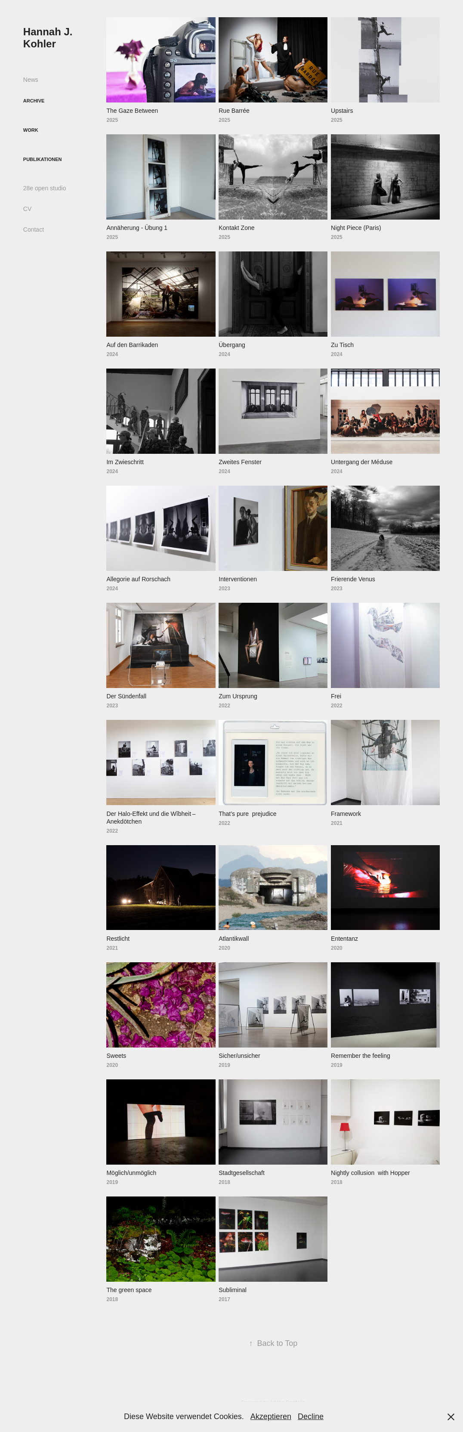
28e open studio (44, 188)
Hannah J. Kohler (49, 38)
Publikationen (42, 159)
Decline (311, 1416)
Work (30, 130)
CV (27, 208)
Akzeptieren (270, 1416)
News (30, 79)
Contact (33, 229)
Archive (34, 100)
